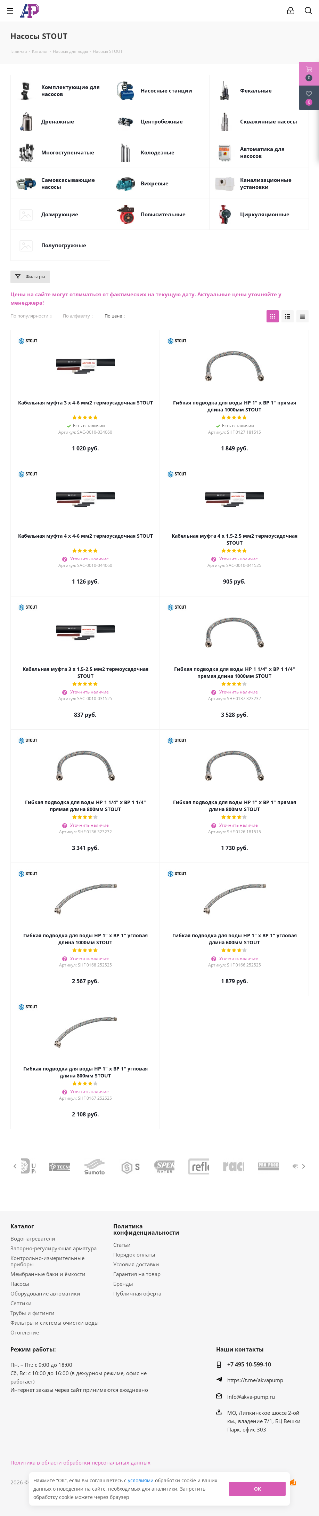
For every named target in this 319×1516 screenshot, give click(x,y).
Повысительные (163, 214)
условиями (141, 1480)
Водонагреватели (32, 1238)
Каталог (22, 1226)
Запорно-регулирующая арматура (53, 1248)
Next (303, 1166)
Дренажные (57, 121)
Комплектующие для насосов (70, 90)
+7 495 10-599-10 (249, 1364)
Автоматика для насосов (262, 152)
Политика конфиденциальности (146, 1229)
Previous (15, 1166)
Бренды (123, 1283)
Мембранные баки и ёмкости (47, 1273)
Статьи (122, 1244)
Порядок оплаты (134, 1254)
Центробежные (162, 121)
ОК (257, 1488)
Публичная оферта (137, 1293)
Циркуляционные (264, 214)
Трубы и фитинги (32, 1312)
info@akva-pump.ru (251, 1396)
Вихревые (155, 183)
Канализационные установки (266, 183)
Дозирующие (59, 214)
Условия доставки (136, 1264)
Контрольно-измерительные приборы (47, 1261)
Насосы (19, 1283)
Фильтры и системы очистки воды (54, 1322)
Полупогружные (63, 245)
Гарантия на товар (137, 1273)
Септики (21, 1303)
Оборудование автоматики (45, 1293)
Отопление (24, 1332)
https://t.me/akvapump (255, 1380)
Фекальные (256, 90)
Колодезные (157, 152)
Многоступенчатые (67, 152)
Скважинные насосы (268, 121)
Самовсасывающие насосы (68, 183)
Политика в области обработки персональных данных (80, 1462)
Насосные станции (166, 90)
